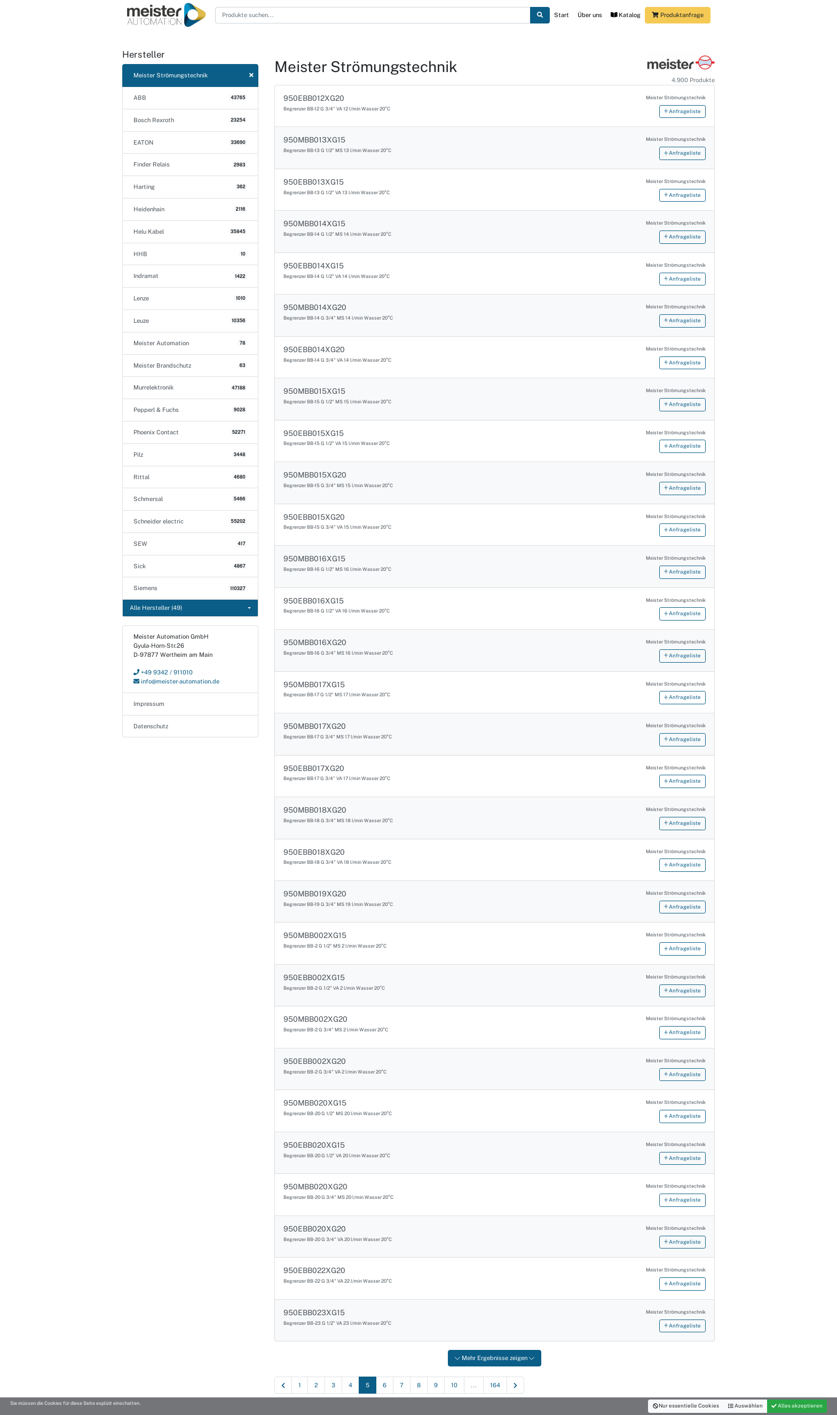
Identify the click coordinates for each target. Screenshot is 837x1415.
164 (495, 1385)
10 (454, 1385)
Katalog (626, 15)
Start (561, 15)
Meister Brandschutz (190, 365)
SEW (190, 543)
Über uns (590, 15)
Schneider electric (190, 521)
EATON (190, 142)
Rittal (190, 477)
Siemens (190, 588)
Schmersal (190, 499)
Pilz (190, 454)
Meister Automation (190, 343)
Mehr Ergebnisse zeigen (494, 1358)
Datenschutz (150, 726)
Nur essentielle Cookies (686, 1406)
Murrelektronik (190, 387)
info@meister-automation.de (176, 681)
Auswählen (745, 1406)
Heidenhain (190, 209)
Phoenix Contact (190, 432)
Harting (190, 186)
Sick (190, 566)
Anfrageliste (682, 111)
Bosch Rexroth (190, 120)
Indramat (190, 276)
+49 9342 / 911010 (163, 672)
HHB (190, 254)
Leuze (190, 320)
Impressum (148, 704)
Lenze (190, 298)
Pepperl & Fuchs (190, 410)
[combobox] (190, 608)
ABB (190, 97)
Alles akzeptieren (797, 1406)
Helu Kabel (190, 231)
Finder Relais (190, 164)
